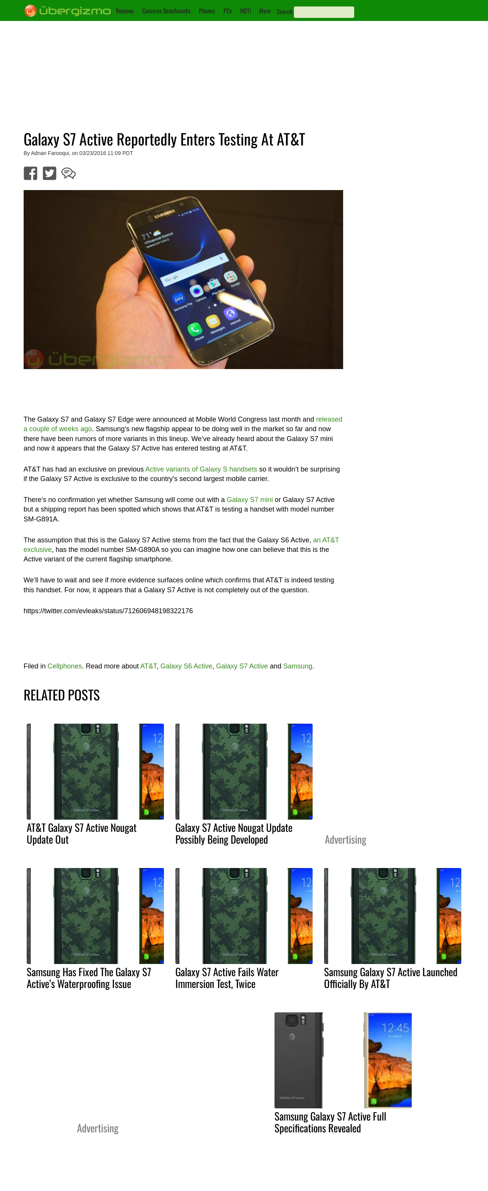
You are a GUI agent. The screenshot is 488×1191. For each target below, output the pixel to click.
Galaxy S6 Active (186, 666)
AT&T (148, 666)
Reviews (125, 10)
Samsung (297, 666)
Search (284, 11)
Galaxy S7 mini (250, 500)
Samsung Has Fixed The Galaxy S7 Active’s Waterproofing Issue (89, 977)
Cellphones (65, 666)
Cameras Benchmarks (166, 10)
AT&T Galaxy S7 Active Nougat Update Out (81, 833)
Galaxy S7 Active (242, 666)
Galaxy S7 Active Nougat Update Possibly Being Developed (233, 833)
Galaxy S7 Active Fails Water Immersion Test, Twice (227, 977)
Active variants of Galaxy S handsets (201, 469)
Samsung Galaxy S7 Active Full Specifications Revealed (330, 1121)
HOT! (245, 10)
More (265, 10)
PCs (227, 10)
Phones (207, 10)
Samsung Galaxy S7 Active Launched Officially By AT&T (391, 977)
